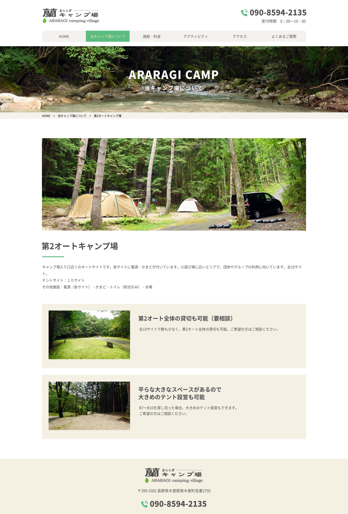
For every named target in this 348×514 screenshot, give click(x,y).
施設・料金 (152, 36)
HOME (64, 36)
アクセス (240, 36)
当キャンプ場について (108, 36)
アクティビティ (195, 36)
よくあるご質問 (283, 36)
